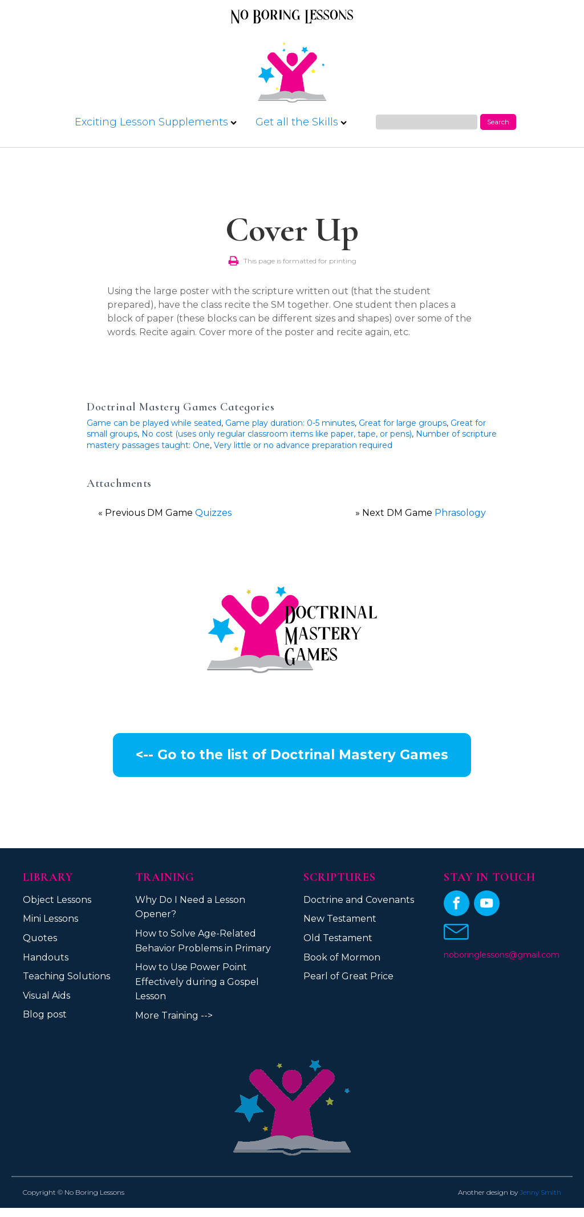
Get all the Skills (301, 122)
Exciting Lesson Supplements (156, 122)
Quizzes (213, 512)
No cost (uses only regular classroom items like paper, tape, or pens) (276, 434)
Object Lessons (57, 899)
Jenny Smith (540, 1192)
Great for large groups (403, 423)
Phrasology (460, 512)
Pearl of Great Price (348, 976)
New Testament (339, 918)
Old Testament (337, 938)
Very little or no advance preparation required (303, 445)
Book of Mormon (341, 957)
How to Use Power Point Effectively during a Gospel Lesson (197, 982)
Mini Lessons (50, 918)
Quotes (40, 938)
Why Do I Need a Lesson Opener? (190, 907)
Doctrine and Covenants (358, 899)
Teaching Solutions (66, 976)
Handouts (45, 957)
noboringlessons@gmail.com (501, 955)
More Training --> (174, 1015)
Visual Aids (46, 995)
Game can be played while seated (154, 423)
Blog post (45, 1014)
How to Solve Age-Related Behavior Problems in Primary (203, 941)
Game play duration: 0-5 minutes (290, 423)
